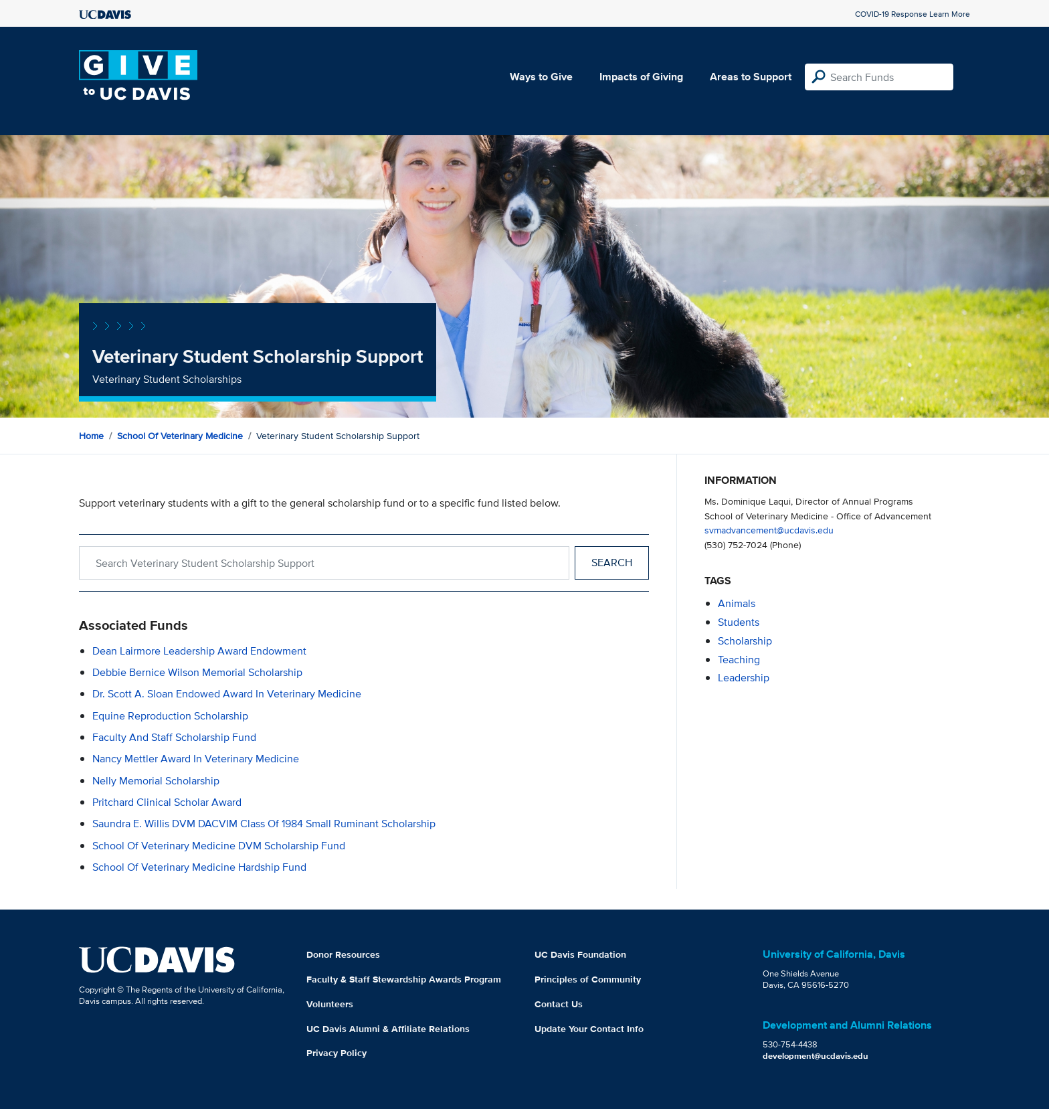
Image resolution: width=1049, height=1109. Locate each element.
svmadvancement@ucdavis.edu (769, 530)
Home (91, 435)
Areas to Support (750, 76)
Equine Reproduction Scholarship (170, 715)
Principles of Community (588, 979)
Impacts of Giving (641, 76)
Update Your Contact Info (589, 1028)
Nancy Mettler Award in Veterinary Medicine (195, 758)
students (738, 622)
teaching (739, 659)
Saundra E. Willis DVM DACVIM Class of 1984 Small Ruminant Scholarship (264, 823)
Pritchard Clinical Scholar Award (167, 802)
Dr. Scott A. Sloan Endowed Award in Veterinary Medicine (226, 693)
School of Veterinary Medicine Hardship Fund (199, 867)
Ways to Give (541, 76)
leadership (743, 677)
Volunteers (329, 1004)
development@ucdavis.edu (815, 1055)
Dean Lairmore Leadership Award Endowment (199, 651)
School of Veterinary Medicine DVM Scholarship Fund (218, 845)
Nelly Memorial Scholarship (155, 780)
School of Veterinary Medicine (180, 435)
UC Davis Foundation (580, 954)
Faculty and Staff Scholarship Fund (174, 737)
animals (736, 603)
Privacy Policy (336, 1052)
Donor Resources (343, 954)
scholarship (745, 641)
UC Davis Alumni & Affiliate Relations (388, 1028)
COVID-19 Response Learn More (912, 13)
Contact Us (559, 1004)
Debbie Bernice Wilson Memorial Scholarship (197, 672)
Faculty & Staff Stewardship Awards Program (403, 979)
